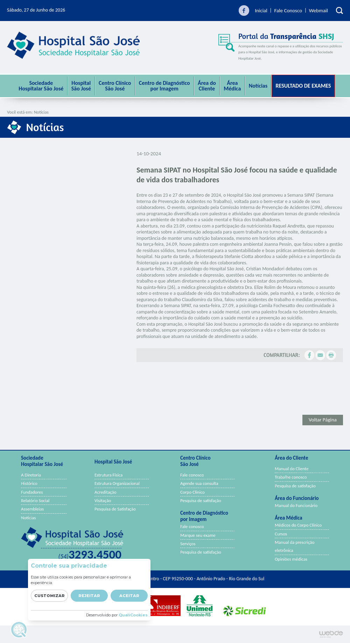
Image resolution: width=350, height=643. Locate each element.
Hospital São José (81, 86)
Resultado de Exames (303, 85)
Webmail (318, 10)
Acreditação (105, 492)
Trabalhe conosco (291, 477)
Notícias (258, 85)
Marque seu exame (198, 535)
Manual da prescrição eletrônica (294, 546)
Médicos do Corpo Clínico (298, 525)
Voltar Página (323, 420)
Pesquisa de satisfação (200, 500)
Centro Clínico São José (115, 86)
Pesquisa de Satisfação (115, 509)
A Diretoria (31, 475)
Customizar (49, 595)
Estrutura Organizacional (117, 483)
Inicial (261, 10)
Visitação (102, 500)
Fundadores (32, 492)
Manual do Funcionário (296, 505)
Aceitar (129, 595)
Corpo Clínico (192, 492)
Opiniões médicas (291, 559)
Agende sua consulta (199, 483)
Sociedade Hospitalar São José (41, 86)
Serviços (187, 543)
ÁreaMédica (232, 86)
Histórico (29, 483)
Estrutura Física (108, 475)
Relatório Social (35, 500)
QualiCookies (133, 614)
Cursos (281, 533)
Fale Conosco (288, 10)
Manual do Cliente (292, 468)
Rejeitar (89, 595)
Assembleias (32, 509)
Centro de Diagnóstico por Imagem (164, 86)
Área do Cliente (207, 86)
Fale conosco (192, 475)
